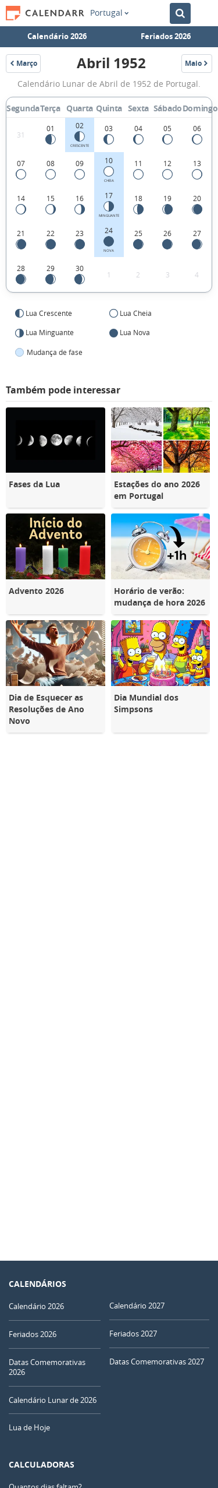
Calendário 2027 (137, 1305)
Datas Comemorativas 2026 (47, 1367)
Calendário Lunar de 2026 (53, 1400)
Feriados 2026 (166, 36)
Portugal (109, 13)
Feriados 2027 (133, 1333)
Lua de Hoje (29, 1427)
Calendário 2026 (57, 36)
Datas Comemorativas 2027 (156, 1361)
